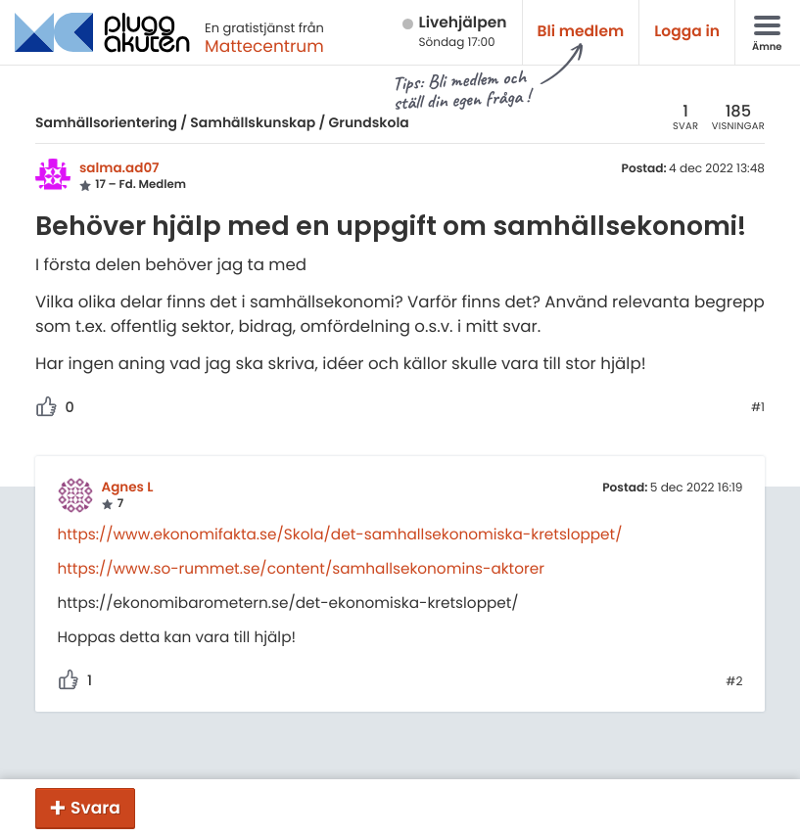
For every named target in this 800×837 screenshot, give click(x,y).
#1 (758, 408)
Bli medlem (581, 32)
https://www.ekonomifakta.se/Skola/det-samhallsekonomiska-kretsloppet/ (340, 535)
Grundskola (369, 122)
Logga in (687, 32)
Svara (95, 807)
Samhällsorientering (106, 122)
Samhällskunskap (252, 122)
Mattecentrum (264, 46)
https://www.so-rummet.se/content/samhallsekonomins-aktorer (301, 569)
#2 (734, 682)
